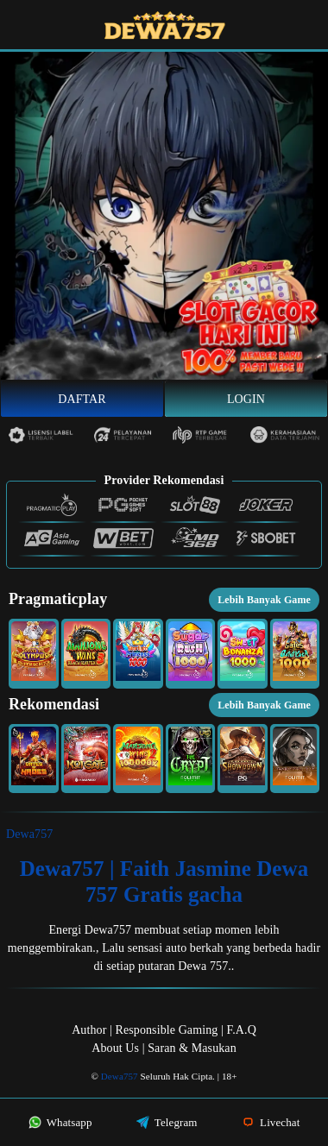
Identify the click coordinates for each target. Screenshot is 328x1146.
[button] (34, 654)
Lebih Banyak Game (264, 600)
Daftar (82, 399)
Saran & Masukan (192, 1048)
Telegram (167, 1122)
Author (89, 1029)
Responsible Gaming (167, 1029)
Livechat (271, 1122)
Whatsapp (60, 1122)
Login (246, 399)
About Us (115, 1048)
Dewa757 (29, 834)
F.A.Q (240, 1029)
